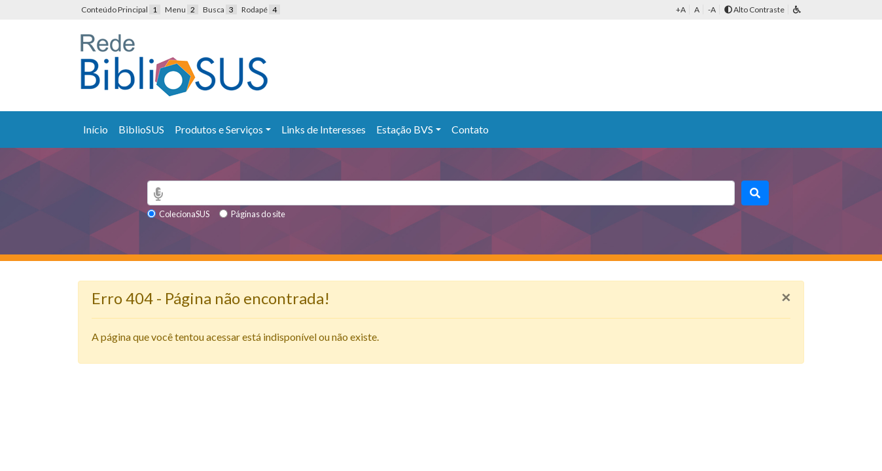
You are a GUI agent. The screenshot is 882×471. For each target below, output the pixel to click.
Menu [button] (181, 9)
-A (712, 9)
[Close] (785, 297)
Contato (470, 129)
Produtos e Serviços (219, 129)
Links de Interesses (323, 129)
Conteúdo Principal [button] (120, 9)
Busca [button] (220, 9)
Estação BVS (404, 129)
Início (95, 129)
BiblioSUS (141, 129)
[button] (797, 9)
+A (681, 9)
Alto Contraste (754, 9)
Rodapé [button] (260, 9)
